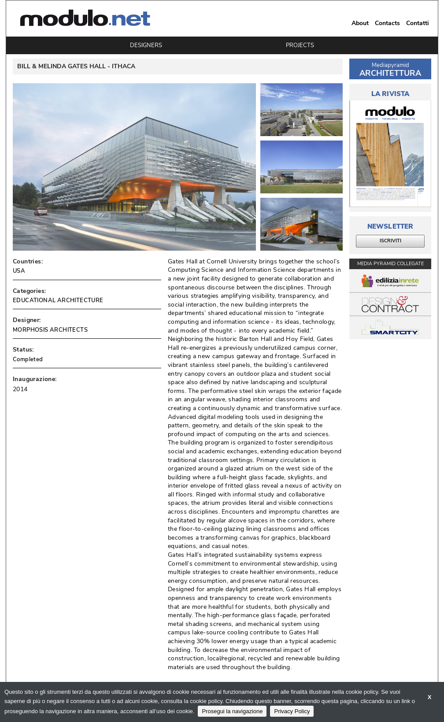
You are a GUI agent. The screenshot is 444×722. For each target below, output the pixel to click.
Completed (28, 359)
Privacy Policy (292, 711)
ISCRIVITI (390, 240)
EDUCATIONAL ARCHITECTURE (58, 300)
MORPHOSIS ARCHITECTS (50, 330)
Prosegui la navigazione (232, 711)
